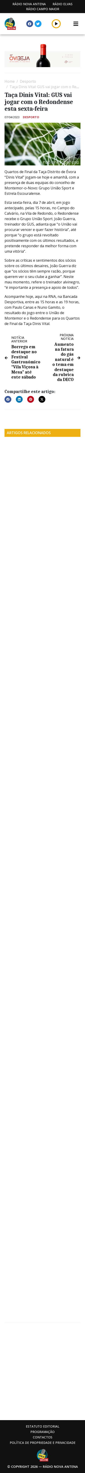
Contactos (42, 1437)
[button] (56, 23)
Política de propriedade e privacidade (42, 1442)
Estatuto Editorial (42, 1426)
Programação (42, 1432)
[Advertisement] (42, 1371)
